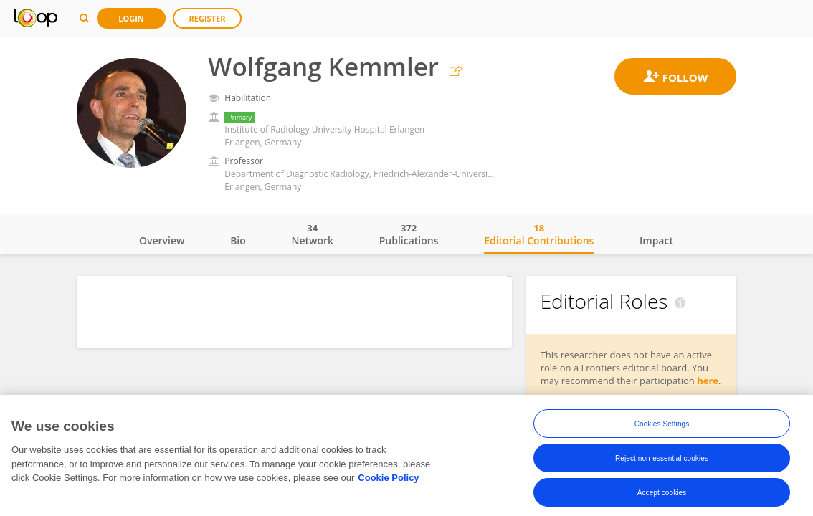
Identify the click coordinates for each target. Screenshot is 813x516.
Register (207, 18)
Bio (238, 240)
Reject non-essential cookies (661, 468)
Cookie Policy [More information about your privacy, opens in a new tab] (388, 488)
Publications (409, 234)
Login (131, 18)
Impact (656, 240)
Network (312, 234)
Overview (161, 240)
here (707, 380)
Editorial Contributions (539, 234)
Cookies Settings (662, 434)
